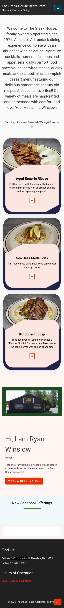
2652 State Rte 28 (20, 558)
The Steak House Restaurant (24, 6)
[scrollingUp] (57, 602)
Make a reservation (24, 481)
